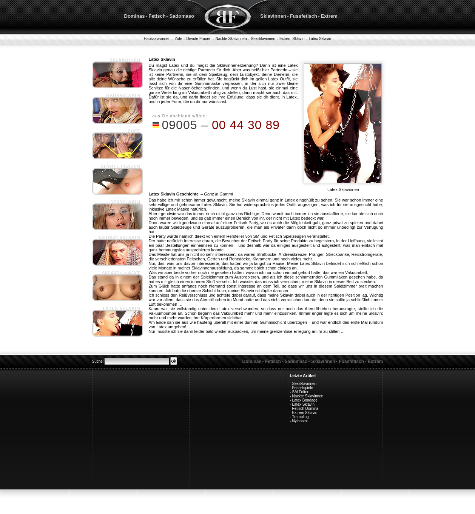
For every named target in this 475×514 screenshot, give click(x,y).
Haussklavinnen (157, 39)
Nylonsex (300, 421)
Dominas (134, 16)
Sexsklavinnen (263, 39)
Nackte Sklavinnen (231, 39)
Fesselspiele (302, 388)
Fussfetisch (303, 16)
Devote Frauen (198, 39)
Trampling (300, 417)
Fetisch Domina (305, 408)
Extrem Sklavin (292, 39)
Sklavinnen (273, 16)
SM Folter (300, 392)
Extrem (329, 16)
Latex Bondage (305, 400)
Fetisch (157, 16)
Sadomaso (181, 16)
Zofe (178, 39)
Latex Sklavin (320, 39)
